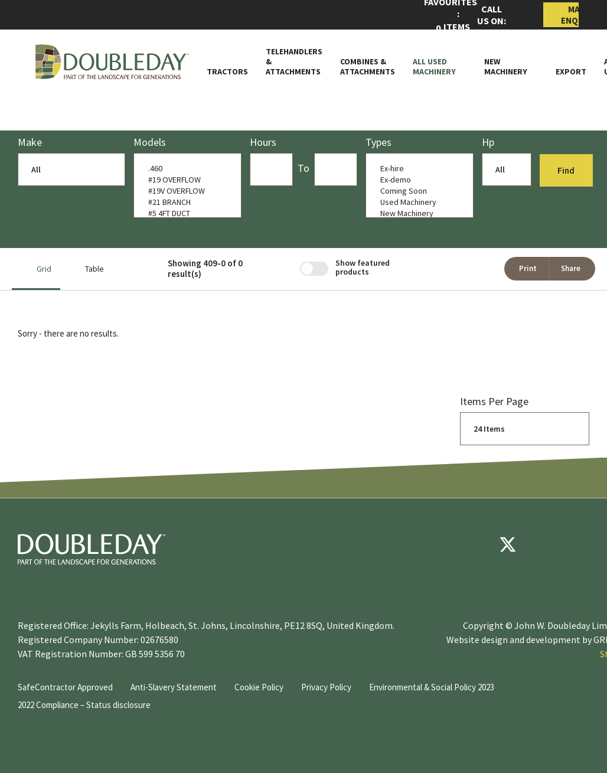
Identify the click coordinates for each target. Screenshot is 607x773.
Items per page (494, 401)
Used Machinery (417, 202)
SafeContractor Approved (65, 687)
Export (571, 72)
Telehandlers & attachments (294, 61)
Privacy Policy (326, 687)
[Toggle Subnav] (461, 71)
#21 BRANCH (185, 202)
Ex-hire (417, 168)
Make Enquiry (570, 15)
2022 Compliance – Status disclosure (84, 704)
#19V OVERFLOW (185, 191)
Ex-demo (417, 179)
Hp (488, 142)
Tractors (227, 72)
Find (567, 170)
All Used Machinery (434, 67)
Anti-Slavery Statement (173, 687)
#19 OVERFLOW (185, 179)
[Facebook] (472, 544)
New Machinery (505, 67)
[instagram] (578, 544)
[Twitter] (507, 544)
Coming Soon (417, 191)
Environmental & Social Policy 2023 (431, 687)
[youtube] (543, 544)
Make (30, 142)
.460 (185, 168)
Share (570, 268)
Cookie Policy (258, 687)
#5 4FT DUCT (185, 213)
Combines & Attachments (367, 67)
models (149, 142)
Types (378, 142)
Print (528, 268)
